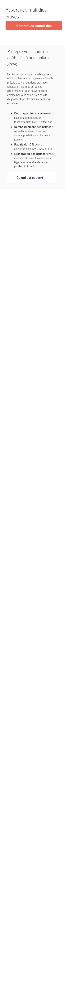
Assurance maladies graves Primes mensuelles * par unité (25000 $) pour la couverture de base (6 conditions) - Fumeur (33, 332)
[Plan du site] (42, 870)
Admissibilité (25, 205)
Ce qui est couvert (29, 177)
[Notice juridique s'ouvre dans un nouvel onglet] (45, 848)
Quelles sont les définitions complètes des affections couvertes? (32, 455)
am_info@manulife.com (34, 606)
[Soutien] (32, 784)
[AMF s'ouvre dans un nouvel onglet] (5, 870)
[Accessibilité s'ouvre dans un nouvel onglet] (43, 854)
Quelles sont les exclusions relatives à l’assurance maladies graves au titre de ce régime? (32, 516)
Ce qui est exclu (28, 191)
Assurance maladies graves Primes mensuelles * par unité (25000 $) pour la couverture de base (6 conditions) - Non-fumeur (34, 296)
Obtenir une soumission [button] (34, 25)
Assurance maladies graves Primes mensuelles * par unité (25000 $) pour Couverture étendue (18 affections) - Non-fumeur (34, 368)
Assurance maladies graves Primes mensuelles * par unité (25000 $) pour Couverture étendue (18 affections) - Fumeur (33, 404)
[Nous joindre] (9, 848)
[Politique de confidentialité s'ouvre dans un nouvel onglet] (15, 854)
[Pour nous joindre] (32, 813)
